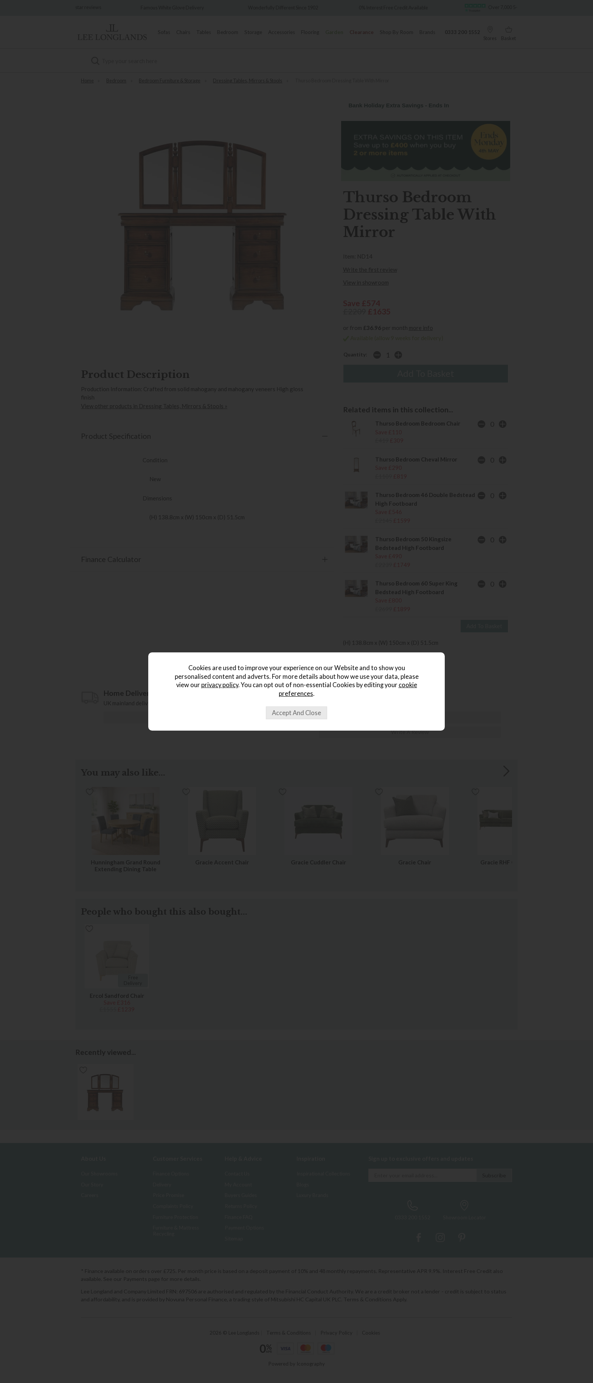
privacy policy (219, 685)
